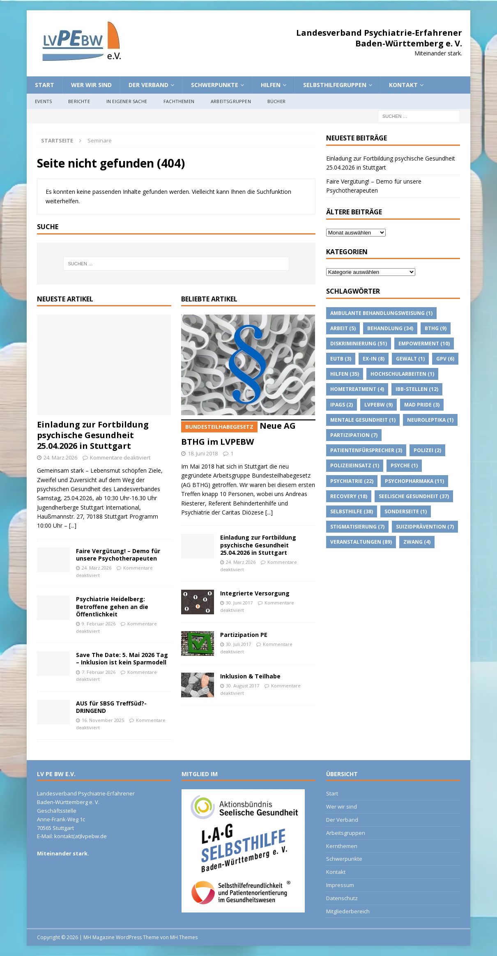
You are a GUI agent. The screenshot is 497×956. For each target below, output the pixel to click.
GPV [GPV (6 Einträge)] (445, 358)
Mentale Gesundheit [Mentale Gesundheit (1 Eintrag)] (363, 419)
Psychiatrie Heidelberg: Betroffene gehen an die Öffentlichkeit (112, 606)
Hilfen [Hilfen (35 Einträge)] (344, 373)
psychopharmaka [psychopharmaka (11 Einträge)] (414, 481)
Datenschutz (342, 898)
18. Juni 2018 (203, 453)
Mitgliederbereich (348, 911)
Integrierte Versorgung (255, 593)
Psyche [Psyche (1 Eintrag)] (404, 465)
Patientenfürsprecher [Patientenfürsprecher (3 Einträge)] (366, 450)
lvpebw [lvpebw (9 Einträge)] (378, 404)
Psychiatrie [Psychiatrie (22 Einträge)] (351, 481)
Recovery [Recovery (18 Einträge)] (348, 496)
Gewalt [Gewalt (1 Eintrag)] (410, 358)
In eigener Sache (126, 101)
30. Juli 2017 (238, 644)
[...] (72, 525)
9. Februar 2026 (98, 623)
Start (44, 85)
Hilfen (271, 85)
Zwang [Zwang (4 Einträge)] (416, 541)
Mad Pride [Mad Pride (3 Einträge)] (421, 404)
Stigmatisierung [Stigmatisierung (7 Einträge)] (357, 526)
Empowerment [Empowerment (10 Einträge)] (424, 343)
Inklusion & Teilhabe (250, 676)
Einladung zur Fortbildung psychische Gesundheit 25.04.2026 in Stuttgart (93, 435)
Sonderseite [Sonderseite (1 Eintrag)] (405, 511)
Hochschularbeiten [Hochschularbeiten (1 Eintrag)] (402, 373)
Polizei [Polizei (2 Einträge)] (427, 450)
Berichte (79, 101)
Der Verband (148, 85)
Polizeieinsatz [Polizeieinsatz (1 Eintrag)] (354, 465)
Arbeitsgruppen (231, 101)
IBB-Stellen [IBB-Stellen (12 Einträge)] (417, 389)
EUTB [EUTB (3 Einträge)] (340, 358)
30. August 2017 (242, 686)
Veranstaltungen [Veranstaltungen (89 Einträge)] (361, 541)
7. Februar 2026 (98, 672)
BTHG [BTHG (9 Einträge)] (435, 328)
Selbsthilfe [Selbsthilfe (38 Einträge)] (351, 511)
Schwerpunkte (214, 85)
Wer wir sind (91, 85)
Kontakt (403, 85)
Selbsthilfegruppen (334, 85)
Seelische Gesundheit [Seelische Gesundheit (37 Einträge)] (414, 496)
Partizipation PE (243, 635)
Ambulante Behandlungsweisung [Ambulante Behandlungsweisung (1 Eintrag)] (381, 313)
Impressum (340, 885)
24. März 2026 (60, 457)
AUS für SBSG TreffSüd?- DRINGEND (111, 707)
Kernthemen (341, 846)
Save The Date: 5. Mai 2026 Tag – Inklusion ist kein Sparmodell (122, 658)
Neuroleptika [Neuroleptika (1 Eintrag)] (430, 419)
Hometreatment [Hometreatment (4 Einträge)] (357, 389)
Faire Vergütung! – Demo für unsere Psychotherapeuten (118, 554)
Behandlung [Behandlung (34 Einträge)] (390, 328)
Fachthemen (178, 101)
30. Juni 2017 (239, 603)
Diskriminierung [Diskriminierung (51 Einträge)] (358, 343)
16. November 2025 (103, 720)
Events (43, 101)
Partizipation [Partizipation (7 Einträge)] (353, 435)
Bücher (276, 101)
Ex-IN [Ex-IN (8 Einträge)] (373, 358)
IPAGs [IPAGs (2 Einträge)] (341, 404)
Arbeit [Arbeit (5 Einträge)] (343, 328)
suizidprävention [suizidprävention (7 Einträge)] (425, 526)
